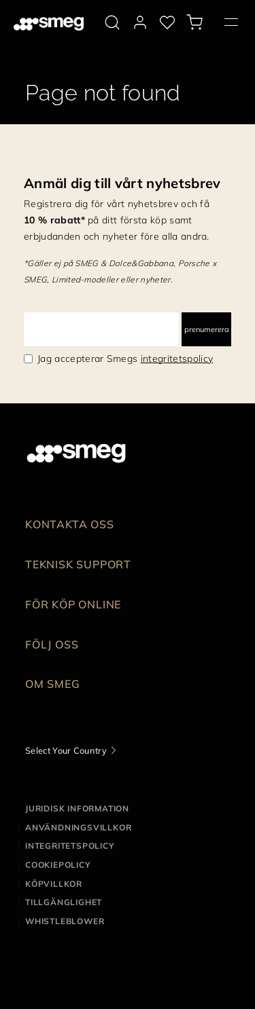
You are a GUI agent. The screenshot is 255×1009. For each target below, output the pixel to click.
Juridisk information (77, 808)
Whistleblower (64, 921)
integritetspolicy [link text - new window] (177, 358)
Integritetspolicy (70, 846)
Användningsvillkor (78, 827)
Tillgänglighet (63, 902)
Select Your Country (66, 750)
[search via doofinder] (112, 22)
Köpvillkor (53, 884)
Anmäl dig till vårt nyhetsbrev (122, 183)
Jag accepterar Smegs (125, 358)
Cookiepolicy (58, 865)
